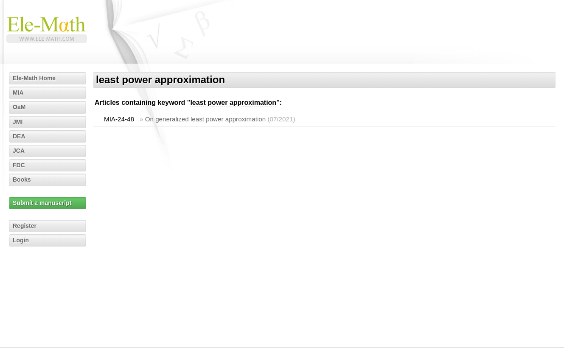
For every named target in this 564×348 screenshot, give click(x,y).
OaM (19, 107)
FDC (19, 165)
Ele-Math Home (34, 78)
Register (24, 225)
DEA (19, 136)
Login (21, 240)
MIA (18, 92)
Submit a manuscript (42, 202)
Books (22, 179)
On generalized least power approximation (205, 119)
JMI (17, 121)
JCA (19, 150)
